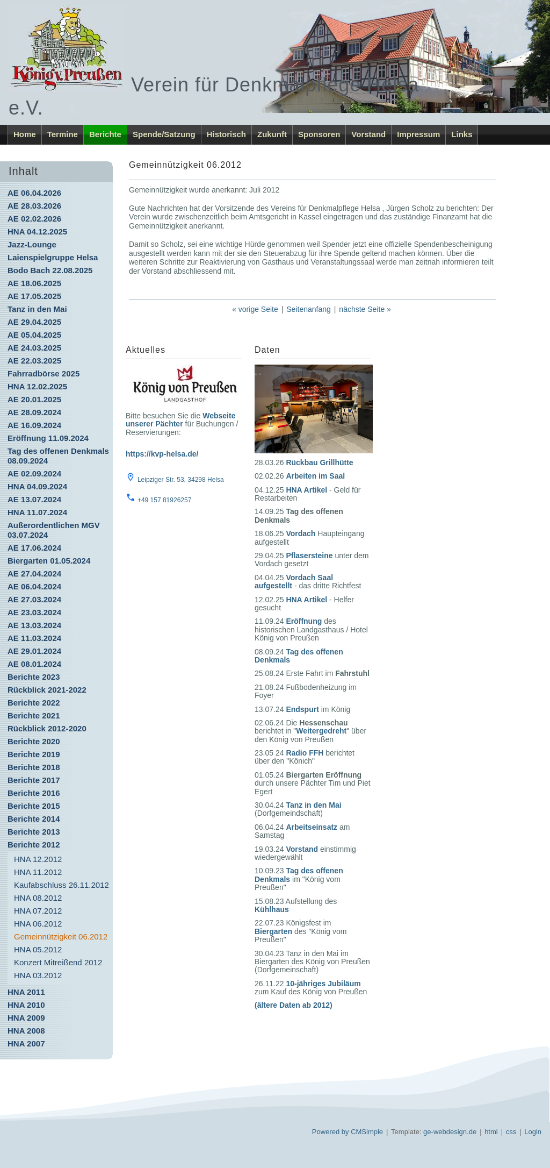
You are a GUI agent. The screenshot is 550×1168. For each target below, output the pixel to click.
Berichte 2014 (34, 818)
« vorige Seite (255, 309)
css (511, 1132)
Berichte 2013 (34, 831)
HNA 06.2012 (38, 923)
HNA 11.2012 (38, 872)
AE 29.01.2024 (34, 651)
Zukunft (272, 134)
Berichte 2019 (34, 754)
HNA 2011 (26, 991)
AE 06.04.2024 (34, 586)
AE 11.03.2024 (34, 638)
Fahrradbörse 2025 (43, 373)
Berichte (105, 134)
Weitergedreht (321, 731)
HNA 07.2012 (38, 910)
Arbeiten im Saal (315, 476)
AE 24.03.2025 (34, 347)
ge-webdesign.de (449, 1132)
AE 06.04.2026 (34, 192)
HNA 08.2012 (38, 897)
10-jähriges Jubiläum (323, 983)
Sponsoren (319, 134)
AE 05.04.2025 (34, 334)
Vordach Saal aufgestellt (294, 581)
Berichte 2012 (34, 844)
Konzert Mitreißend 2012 (58, 962)
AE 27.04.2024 (34, 573)
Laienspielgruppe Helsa (53, 257)
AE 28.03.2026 (34, 205)
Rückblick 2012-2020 (47, 728)
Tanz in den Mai (37, 309)
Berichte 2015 (34, 805)
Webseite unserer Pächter (180, 419)
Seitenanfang (308, 309)
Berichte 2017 (34, 780)
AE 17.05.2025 (34, 296)
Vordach (300, 533)
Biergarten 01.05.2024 (49, 560)
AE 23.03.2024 (34, 612)
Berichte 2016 (34, 792)
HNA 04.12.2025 (37, 231)
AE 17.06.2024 (34, 547)
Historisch (226, 134)
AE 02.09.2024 (34, 473)
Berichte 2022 (34, 702)
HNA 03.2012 (38, 975)
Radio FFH (304, 753)
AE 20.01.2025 (34, 399)
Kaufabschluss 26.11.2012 (61, 884)
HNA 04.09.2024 (37, 486)
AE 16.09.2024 (34, 425)
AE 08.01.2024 (34, 663)
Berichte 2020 (34, 741)
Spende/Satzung (164, 134)
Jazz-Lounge (32, 244)
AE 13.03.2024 (34, 625)
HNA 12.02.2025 (37, 386)
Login (532, 1132)
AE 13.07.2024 (34, 499)
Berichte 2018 (34, 767)
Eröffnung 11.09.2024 (48, 438)
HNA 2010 (26, 1004)
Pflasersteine (309, 555)
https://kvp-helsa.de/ (162, 454)
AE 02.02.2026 (34, 218)
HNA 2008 (26, 1030)
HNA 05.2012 (38, 949)
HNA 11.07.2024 (37, 512)
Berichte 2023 (34, 676)
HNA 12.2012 (38, 859)
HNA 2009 (26, 1017)
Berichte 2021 (34, 715)
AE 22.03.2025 (34, 360)
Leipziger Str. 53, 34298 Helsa (181, 479)
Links (461, 134)
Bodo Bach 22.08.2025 (50, 270)
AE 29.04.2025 (34, 321)
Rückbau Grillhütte (319, 462)
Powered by (330, 1132)
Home (24, 134)
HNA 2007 (26, 1043)
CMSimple (367, 1132)
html (491, 1132)
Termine (62, 134)
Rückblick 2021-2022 (47, 689)
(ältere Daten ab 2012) (293, 1005)
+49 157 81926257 (164, 500)
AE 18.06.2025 (34, 283)
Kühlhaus (272, 909)
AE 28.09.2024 (34, 412)
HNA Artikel (306, 490)
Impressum (418, 134)
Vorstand (368, 134)
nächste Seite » (365, 309)
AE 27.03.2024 (34, 599)
